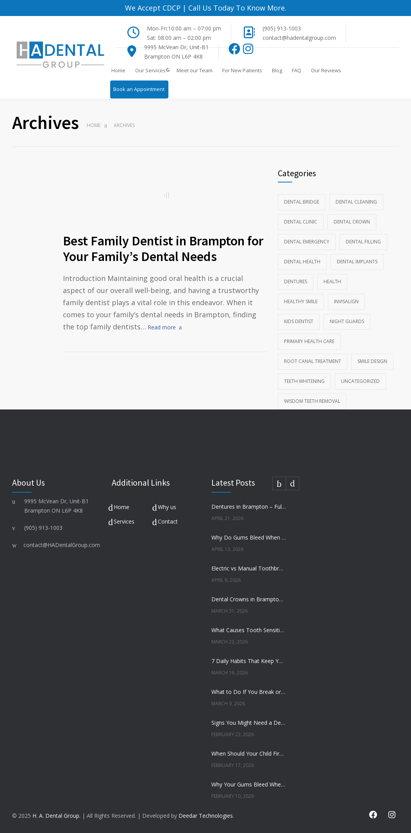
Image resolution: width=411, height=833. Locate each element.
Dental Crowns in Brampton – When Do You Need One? (248, 599)
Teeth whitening (304, 381)
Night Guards (347, 321)
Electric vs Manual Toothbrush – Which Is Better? (248, 568)
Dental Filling (363, 241)
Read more (162, 327)
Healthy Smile (301, 301)
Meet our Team (195, 70)
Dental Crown (352, 221)
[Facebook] (235, 51)
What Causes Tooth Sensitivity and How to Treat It (248, 630)
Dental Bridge (301, 201)
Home (118, 70)
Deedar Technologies (206, 815)
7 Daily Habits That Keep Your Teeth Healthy (248, 661)
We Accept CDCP (152, 8)
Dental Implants (357, 261)
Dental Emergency (306, 241)
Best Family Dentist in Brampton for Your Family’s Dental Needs (163, 248)
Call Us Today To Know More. (236, 8)
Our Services (150, 70)
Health (332, 281)
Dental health (302, 261)
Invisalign (346, 301)
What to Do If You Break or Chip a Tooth (248, 691)
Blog (277, 70)
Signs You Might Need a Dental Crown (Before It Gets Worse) (248, 722)
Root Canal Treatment (312, 361)
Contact (168, 521)
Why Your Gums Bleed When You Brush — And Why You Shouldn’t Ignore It (248, 784)
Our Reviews (326, 70)
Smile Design (372, 361)
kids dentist (298, 321)
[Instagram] (248, 51)
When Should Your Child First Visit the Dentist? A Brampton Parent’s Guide (248, 753)
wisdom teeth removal (312, 401)
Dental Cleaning (356, 201)
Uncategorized (360, 381)
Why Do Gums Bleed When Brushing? (248, 537)
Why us (167, 507)
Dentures (295, 281)
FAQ (296, 70)
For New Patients (242, 70)
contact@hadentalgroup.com (299, 37)
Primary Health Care (309, 341)
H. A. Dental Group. (56, 815)
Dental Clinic (300, 221)
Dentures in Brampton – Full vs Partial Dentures (248, 506)
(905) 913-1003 (282, 28)
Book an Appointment (138, 89)
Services (124, 521)
